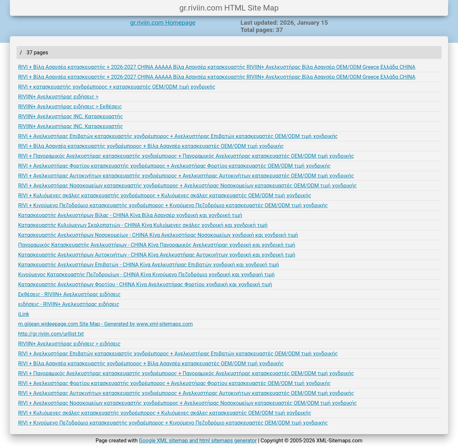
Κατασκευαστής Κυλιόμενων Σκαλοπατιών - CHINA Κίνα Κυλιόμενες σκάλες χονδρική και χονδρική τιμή (142, 225)
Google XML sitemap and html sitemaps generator (198, 440)
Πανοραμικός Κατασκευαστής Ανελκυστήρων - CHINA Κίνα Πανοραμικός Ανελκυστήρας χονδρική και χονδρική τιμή (156, 245)
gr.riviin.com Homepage (163, 22)
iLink (23, 314)
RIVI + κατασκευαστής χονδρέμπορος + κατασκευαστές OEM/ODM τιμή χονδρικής (116, 87)
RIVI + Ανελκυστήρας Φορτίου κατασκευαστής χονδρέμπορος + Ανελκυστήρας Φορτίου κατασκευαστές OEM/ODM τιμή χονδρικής (174, 166)
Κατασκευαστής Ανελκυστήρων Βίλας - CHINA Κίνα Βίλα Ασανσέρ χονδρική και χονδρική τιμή (130, 215)
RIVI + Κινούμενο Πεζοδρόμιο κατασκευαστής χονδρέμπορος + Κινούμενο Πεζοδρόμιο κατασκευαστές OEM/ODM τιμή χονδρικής (173, 205)
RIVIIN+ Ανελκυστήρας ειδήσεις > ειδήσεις (69, 344)
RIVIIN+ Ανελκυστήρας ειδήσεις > (58, 97)
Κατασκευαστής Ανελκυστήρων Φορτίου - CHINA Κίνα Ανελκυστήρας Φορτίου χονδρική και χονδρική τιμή (145, 284)
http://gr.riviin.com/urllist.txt (51, 334)
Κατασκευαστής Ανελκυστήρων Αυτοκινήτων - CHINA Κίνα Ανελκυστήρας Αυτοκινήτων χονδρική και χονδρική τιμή (156, 255)
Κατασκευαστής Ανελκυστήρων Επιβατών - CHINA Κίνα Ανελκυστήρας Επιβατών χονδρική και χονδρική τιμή (148, 265)
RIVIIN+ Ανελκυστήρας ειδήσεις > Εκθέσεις (70, 106)
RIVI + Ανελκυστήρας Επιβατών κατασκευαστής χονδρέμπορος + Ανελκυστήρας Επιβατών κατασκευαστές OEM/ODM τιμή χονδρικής (178, 136)
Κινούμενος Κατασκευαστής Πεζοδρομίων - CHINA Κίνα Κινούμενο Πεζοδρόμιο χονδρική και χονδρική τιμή (146, 274)
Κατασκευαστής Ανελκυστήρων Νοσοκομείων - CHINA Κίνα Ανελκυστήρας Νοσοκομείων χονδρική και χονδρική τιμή (158, 235)
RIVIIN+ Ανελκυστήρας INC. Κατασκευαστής (70, 116)
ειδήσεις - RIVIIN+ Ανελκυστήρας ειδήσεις (68, 304)
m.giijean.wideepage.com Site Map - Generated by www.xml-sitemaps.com (105, 324)
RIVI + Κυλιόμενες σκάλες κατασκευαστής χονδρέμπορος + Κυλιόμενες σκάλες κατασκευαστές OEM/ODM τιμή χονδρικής (164, 195)
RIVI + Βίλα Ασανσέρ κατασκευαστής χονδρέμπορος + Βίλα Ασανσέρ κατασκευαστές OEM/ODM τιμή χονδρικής (151, 146)
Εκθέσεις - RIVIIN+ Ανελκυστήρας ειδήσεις (69, 294)
